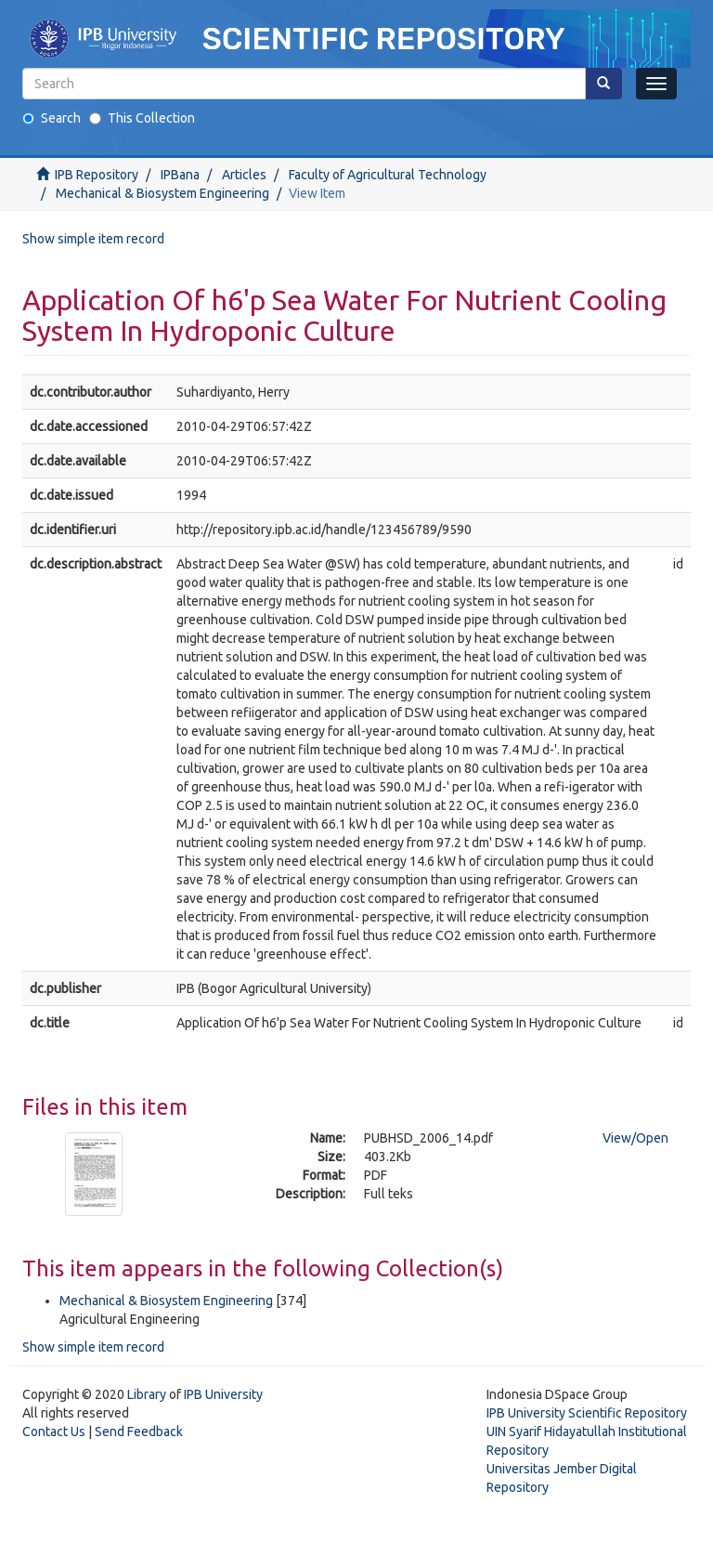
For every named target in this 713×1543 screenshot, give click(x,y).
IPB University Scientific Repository (586, 1413)
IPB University (223, 1394)
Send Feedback (139, 1431)
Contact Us (53, 1431)
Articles (244, 174)
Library (146, 1394)
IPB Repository (96, 174)
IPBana (180, 174)
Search (51, 118)
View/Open (635, 1138)
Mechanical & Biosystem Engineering (162, 193)
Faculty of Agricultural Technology (387, 174)
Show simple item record (93, 238)
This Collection (142, 118)
